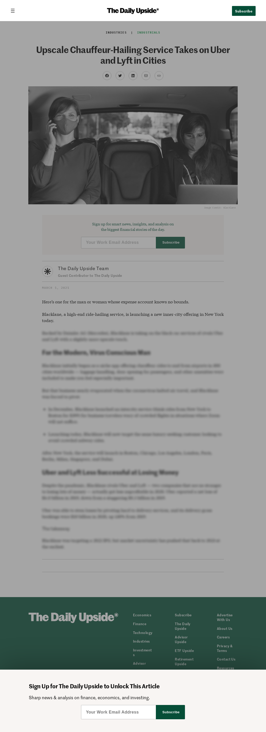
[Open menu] (14, 11)
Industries (116, 32)
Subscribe (243, 11)
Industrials (148, 32)
